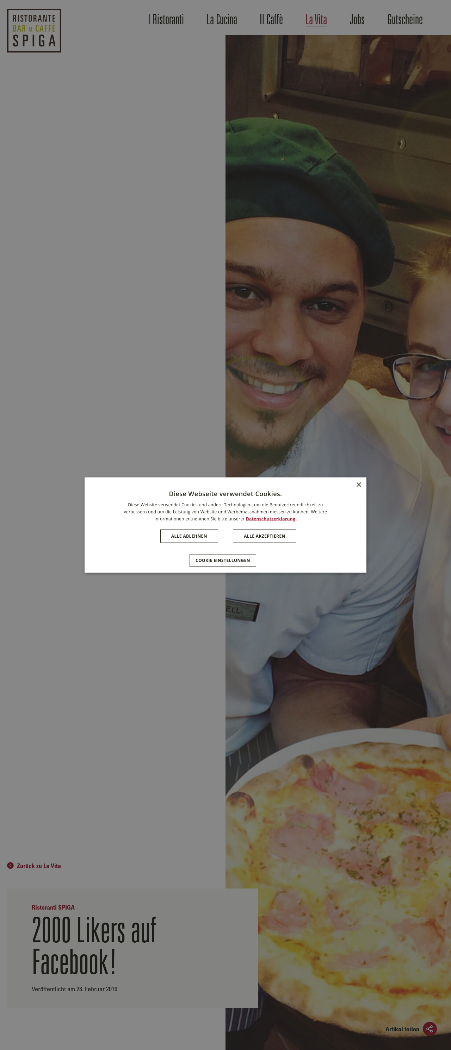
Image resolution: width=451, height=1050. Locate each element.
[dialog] (225, 525)
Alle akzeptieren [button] (264, 536)
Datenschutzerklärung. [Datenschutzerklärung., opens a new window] (271, 519)
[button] (225, 557)
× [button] (358, 485)
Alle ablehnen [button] (189, 536)
